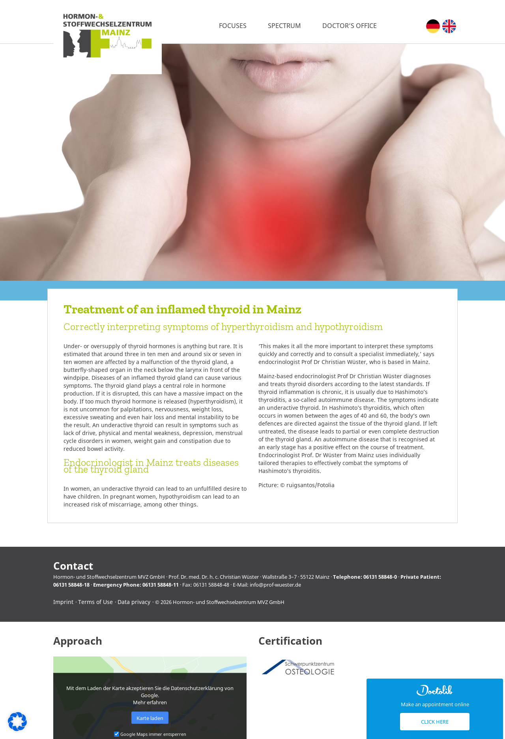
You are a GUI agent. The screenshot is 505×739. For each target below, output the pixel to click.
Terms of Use (95, 602)
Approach (77, 641)
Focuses (233, 25)
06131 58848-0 (380, 576)
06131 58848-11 (160, 584)
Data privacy (134, 602)
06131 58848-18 (71, 584)
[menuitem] (433, 26)
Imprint (63, 602)
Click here (435, 721)
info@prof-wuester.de (275, 584)
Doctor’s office (349, 25)
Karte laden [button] (150, 717)
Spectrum (284, 25)
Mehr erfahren (150, 702)
